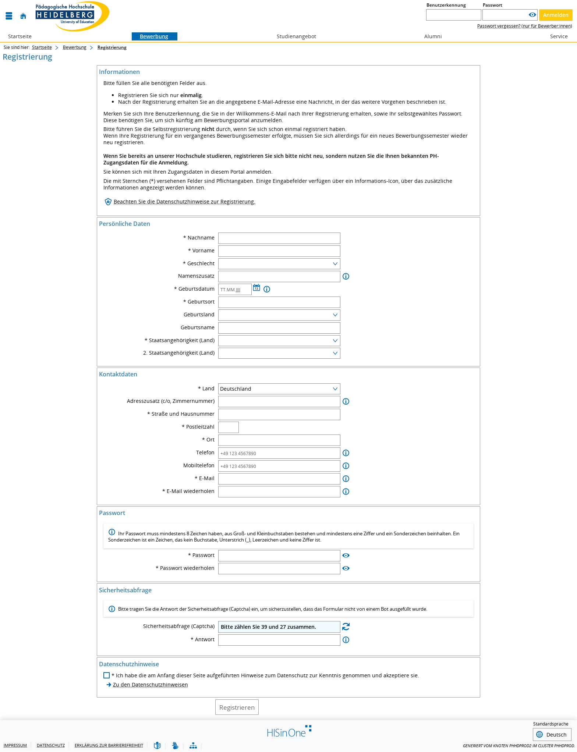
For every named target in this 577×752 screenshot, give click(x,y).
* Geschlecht (199, 263)
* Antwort (203, 639)
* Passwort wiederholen (185, 568)
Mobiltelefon (199, 465)
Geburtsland (199, 314)
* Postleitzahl (198, 426)
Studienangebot (292, 36)
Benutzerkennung (446, 5)
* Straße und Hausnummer (181, 414)
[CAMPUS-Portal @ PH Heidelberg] (70, 16)
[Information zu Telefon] (346, 453)
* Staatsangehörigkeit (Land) (180, 340)
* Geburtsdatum (194, 288)
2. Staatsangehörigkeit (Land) (179, 353)
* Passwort (201, 555)
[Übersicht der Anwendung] (193, 746)
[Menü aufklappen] (9, 16)
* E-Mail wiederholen (188, 491)
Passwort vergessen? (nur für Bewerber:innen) (524, 26)
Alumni (429, 36)
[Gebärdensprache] (175, 746)
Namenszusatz (196, 276)
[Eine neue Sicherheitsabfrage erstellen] (346, 626)
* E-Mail (205, 478)
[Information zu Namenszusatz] (346, 276)
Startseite (20, 36)
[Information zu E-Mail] (346, 478)
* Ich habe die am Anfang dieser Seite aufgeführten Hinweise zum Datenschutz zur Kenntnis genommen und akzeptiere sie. (265, 675)
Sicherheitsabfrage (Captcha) (179, 626)
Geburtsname (198, 327)
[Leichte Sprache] (157, 746)
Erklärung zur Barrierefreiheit (109, 745)
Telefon (205, 452)
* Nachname (199, 237)
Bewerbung (150, 36)
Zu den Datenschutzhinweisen (150, 684)
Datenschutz (51, 745)
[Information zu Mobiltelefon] (346, 466)
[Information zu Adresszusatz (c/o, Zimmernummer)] (346, 401)
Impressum (15, 745)
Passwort (492, 5)
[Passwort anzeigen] (532, 15)
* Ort (208, 439)
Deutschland (235, 388)
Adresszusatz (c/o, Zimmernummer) (171, 401)
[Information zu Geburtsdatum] (267, 289)
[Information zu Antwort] (346, 640)
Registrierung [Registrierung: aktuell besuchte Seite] (112, 47)
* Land (206, 388)
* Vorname (201, 250)
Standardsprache (551, 724)
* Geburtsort (199, 301)
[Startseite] (23, 16)
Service (555, 36)
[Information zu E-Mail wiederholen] (346, 491)
